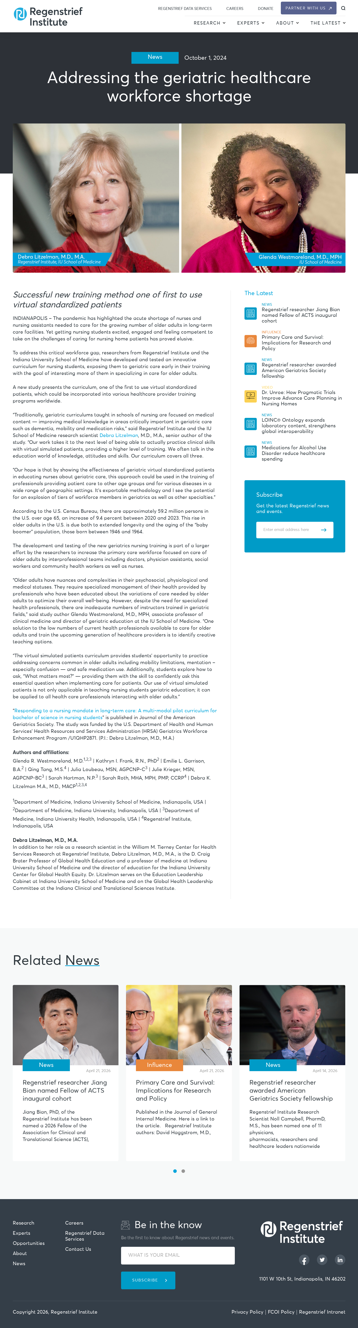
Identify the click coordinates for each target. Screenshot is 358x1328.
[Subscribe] (323, 530)
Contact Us (78, 1249)
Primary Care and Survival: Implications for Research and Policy (296, 343)
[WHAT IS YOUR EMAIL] (178, 1255)
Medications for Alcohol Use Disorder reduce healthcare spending (294, 453)
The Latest (326, 23)
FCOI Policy (281, 1312)
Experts (248, 23)
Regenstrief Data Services (185, 9)
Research (207, 23)
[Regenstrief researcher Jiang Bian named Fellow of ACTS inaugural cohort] (66, 1025)
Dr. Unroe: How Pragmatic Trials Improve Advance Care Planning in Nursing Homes (302, 398)
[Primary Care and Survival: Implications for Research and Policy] (179, 1025)
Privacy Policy (247, 1312)
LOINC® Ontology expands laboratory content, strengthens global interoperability (299, 426)
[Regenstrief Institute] (48, 16)
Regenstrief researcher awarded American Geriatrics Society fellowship (299, 371)
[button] (224, 23)
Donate (266, 9)
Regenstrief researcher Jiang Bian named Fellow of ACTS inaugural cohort (301, 315)
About (285, 23)
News (19, 1263)
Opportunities (29, 1243)
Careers (234, 9)
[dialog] (343, 8)
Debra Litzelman (119, 435)
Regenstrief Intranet (322, 1312)
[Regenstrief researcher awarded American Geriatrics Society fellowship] (292, 1025)
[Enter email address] (292, 530)
